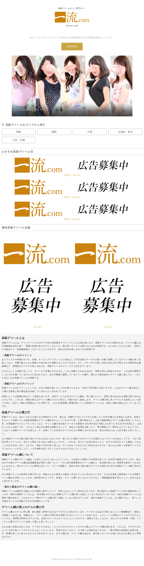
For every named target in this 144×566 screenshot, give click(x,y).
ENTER (72, 46)
